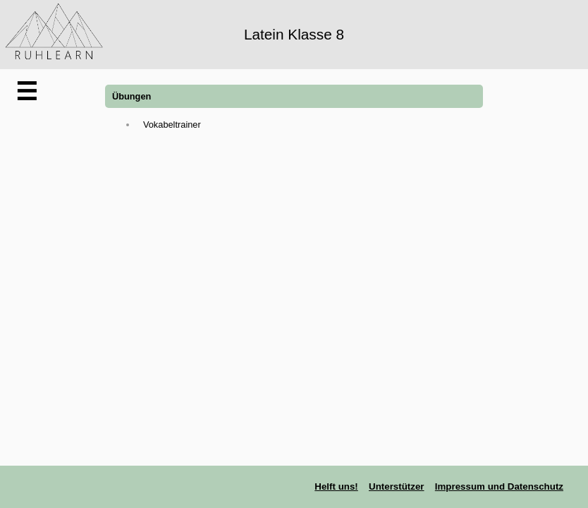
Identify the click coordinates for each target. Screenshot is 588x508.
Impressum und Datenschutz (499, 486)
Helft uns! (335, 486)
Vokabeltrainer (172, 124)
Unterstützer (396, 486)
